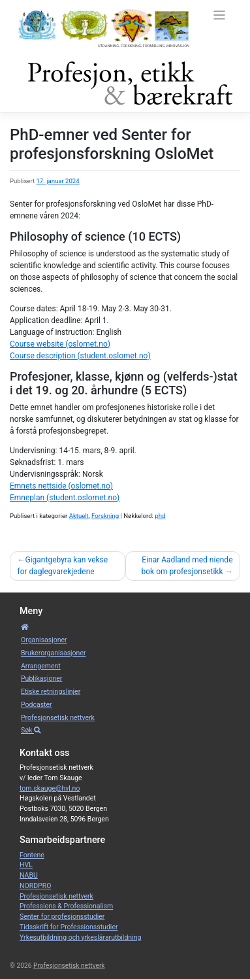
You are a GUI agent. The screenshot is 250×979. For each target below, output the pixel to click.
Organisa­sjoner (44, 640)
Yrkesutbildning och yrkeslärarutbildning (80, 937)
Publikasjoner (41, 678)
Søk (31, 730)
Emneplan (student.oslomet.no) (64, 497)
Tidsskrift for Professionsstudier (69, 927)
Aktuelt (79, 515)
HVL (26, 865)
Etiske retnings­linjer (50, 691)
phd (160, 515)
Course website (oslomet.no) (60, 344)
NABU (29, 875)
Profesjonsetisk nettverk (58, 717)
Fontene (32, 855)
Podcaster (36, 704)
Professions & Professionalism (66, 906)
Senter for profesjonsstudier (62, 916)
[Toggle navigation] (219, 15)
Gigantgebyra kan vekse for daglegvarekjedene (63, 565)
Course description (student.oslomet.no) (80, 355)
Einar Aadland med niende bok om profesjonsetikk (187, 565)
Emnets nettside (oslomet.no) (61, 485)
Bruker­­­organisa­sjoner (53, 653)
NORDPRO (35, 886)
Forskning (105, 515)
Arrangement (41, 666)
